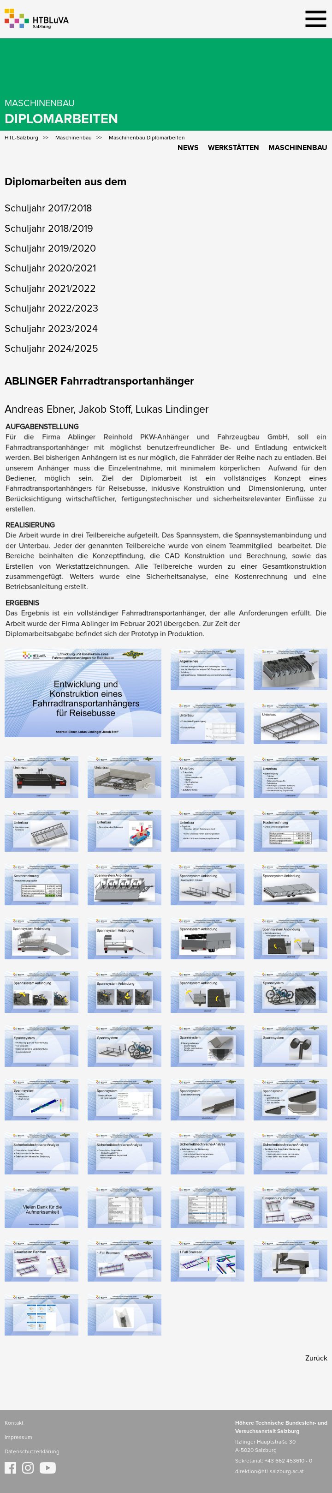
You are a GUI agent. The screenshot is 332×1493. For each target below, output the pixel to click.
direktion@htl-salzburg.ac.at (269, 1472)
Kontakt (14, 1423)
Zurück (316, 1358)
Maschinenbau (297, 147)
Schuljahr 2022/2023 (51, 309)
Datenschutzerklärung (32, 1452)
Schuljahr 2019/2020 (50, 249)
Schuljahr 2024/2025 (51, 349)
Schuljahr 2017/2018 (48, 209)
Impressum (18, 1437)
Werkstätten (233, 147)
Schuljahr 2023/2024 (51, 329)
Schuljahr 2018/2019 (49, 229)
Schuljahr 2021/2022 (50, 289)
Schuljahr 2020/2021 (50, 269)
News (188, 147)
